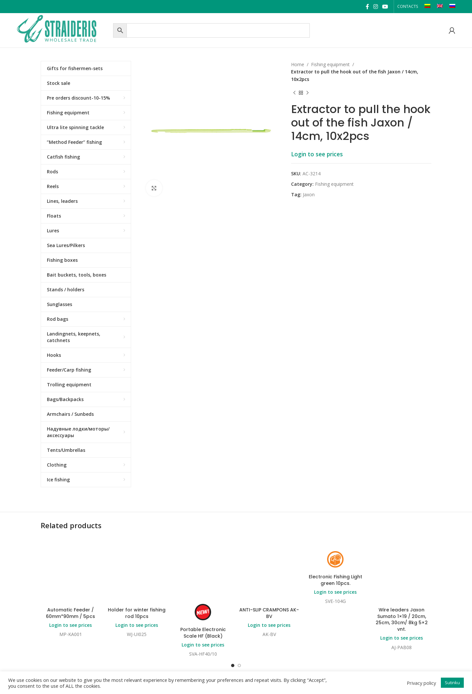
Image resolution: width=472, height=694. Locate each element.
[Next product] (307, 92)
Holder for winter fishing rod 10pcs (137, 613)
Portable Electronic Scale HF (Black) (203, 632)
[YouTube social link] (385, 6)
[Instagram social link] (375, 6)
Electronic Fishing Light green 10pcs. (335, 580)
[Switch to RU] (452, 6)
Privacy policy (421, 683)
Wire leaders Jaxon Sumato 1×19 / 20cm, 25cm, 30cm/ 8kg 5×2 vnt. (402, 619)
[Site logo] (63, 30)
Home (297, 64)
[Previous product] (294, 92)
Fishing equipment (330, 64)
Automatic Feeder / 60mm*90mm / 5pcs (70, 613)
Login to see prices (317, 154)
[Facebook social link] (367, 6)
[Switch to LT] (427, 6)
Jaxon (309, 194)
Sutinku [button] (452, 682)
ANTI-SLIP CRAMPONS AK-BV (269, 613)
